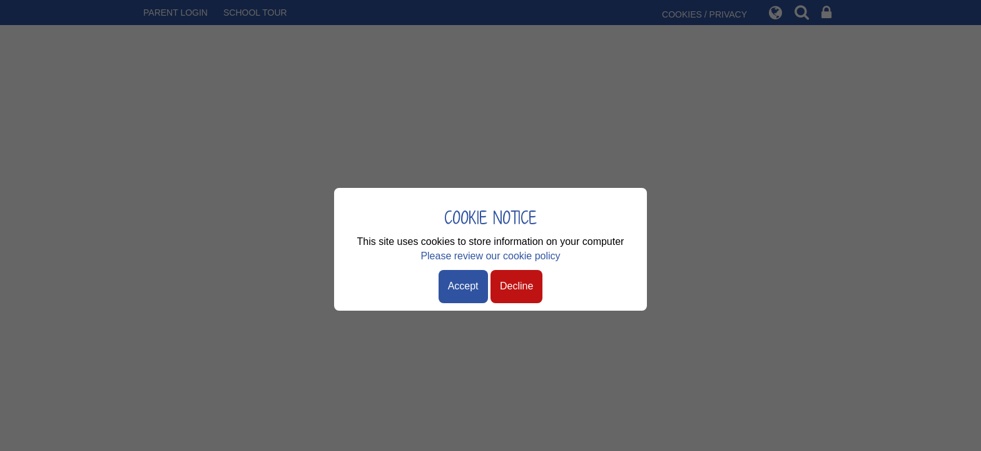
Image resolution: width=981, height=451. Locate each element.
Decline (516, 286)
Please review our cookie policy (490, 256)
